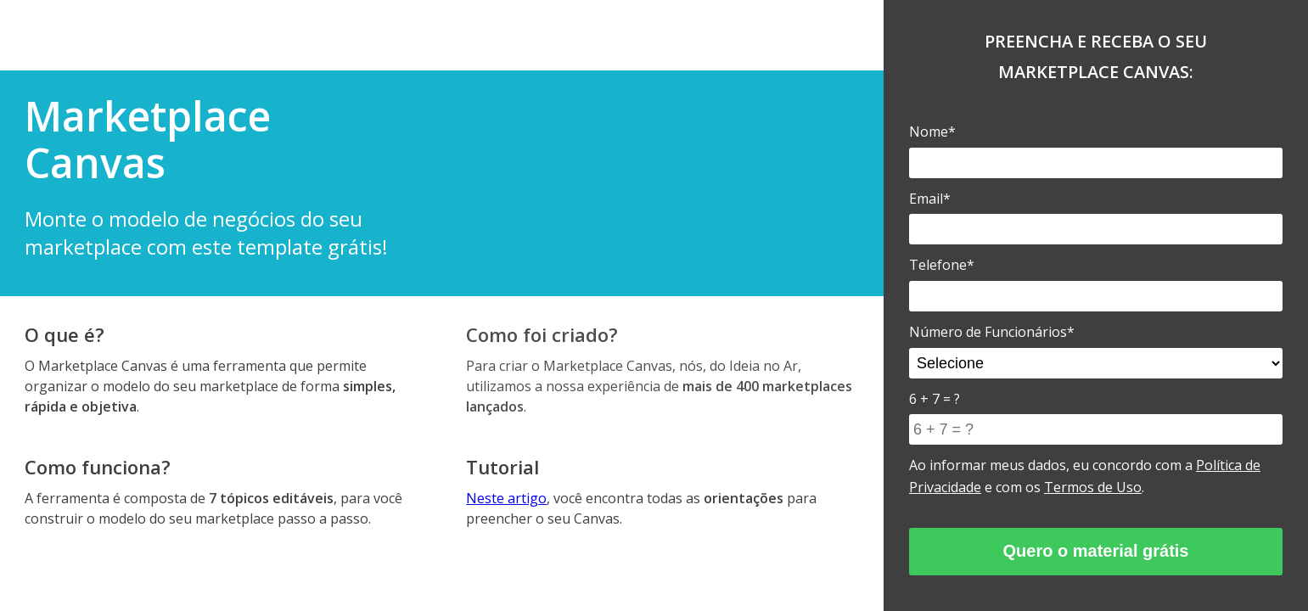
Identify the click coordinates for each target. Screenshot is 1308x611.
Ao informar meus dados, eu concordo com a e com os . (1084, 476)
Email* (930, 198)
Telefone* (941, 264)
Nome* (932, 131)
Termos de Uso (1093, 487)
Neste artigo (506, 498)
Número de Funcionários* (992, 331)
